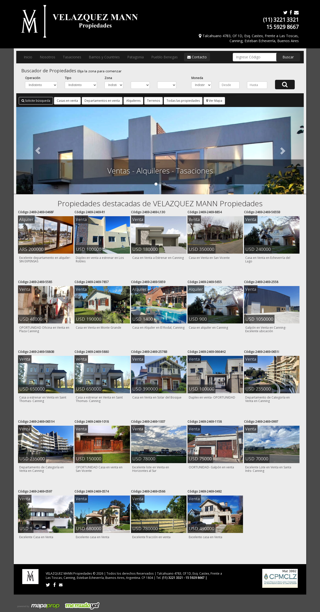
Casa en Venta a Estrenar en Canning (158, 258)
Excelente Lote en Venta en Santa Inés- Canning (268, 469)
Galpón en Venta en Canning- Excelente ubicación (265, 329)
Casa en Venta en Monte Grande (98, 327)
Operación (32, 78)
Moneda (197, 78)
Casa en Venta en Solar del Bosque (157, 397)
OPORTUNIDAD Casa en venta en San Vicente (99, 469)
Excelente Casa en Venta (36, 537)
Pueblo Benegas (164, 57)
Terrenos (153, 101)
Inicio (28, 57)
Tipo (68, 78)
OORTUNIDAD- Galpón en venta (211, 467)
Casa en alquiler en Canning (208, 327)
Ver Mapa (214, 101)
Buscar (288, 57)
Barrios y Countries (104, 57)
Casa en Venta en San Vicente (209, 258)
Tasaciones (72, 57)
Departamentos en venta (102, 101)
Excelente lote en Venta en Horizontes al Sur (150, 469)
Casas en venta (67, 101)
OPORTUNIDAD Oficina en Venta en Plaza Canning (44, 329)
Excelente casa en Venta (92, 537)
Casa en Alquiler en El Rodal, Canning (158, 327)
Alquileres (133, 101)
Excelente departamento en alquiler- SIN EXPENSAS (45, 259)
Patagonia (135, 57)
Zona (108, 78)
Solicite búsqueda (36, 101)
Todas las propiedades (183, 101)
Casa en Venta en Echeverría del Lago (267, 259)
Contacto (197, 57)
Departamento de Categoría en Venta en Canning (267, 399)
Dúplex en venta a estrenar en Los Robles (100, 259)
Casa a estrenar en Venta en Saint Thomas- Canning (42, 399)
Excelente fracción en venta (151, 537)
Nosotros (47, 57)
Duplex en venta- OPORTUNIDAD (212, 397)
